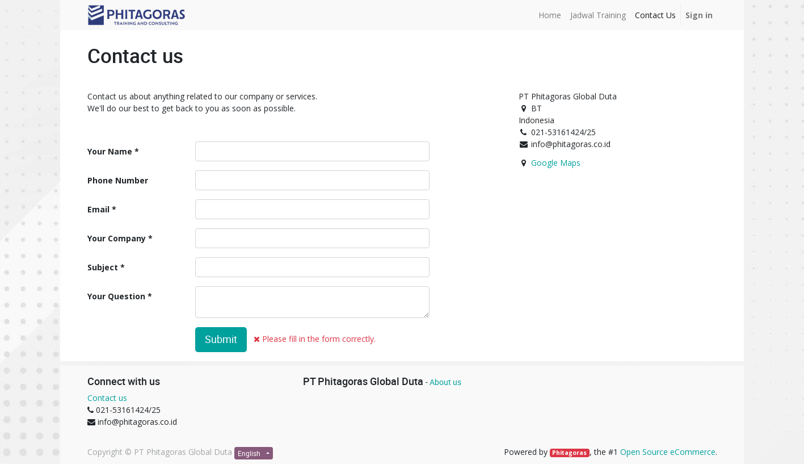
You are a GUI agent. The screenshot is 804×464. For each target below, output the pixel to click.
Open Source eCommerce (667, 451)
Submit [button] (221, 339)
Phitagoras (569, 453)
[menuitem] (550, 15)
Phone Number (117, 180)
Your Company (116, 238)
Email (98, 209)
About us (445, 382)
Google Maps (555, 162)
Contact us (107, 397)
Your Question (116, 296)
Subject (102, 267)
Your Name (109, 151)
